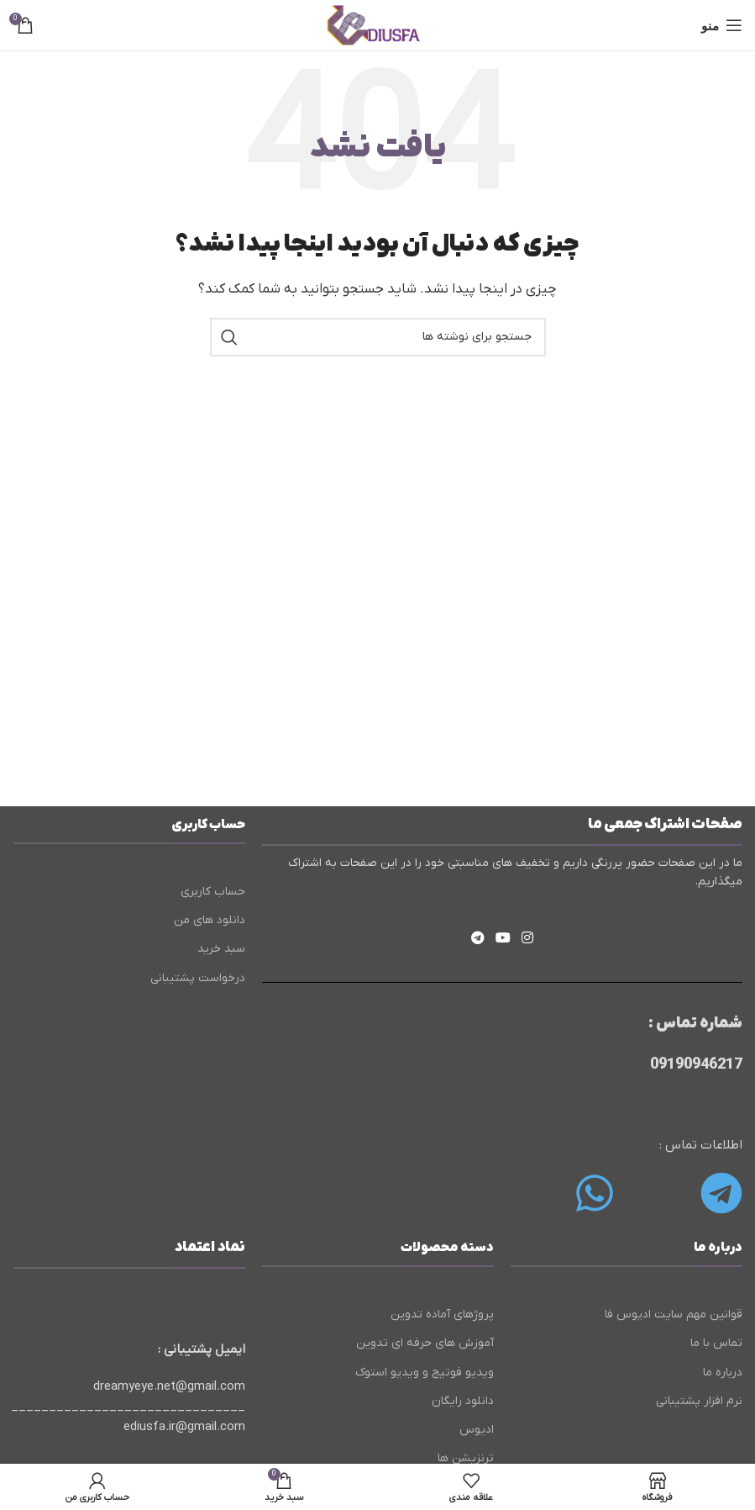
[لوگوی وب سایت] (377, 24)
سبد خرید (221, 949)
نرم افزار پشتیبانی (699, 1401)
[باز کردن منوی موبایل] (722, 25)
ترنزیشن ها (466, 1458)
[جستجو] (378, 337)
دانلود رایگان (463, 1401)
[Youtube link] (503, 939)
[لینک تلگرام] (477, 939)
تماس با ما (716, 1343)
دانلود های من (209, 920)
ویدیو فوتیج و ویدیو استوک (424, 1373)
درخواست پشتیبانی (197, 978)
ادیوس (476, 1430)
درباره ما (722, 1373)
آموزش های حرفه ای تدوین (425, 1343)
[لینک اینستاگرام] (527, 939)
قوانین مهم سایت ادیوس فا (673, 1315)
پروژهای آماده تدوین (442, 1315)
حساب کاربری (213, 892)
